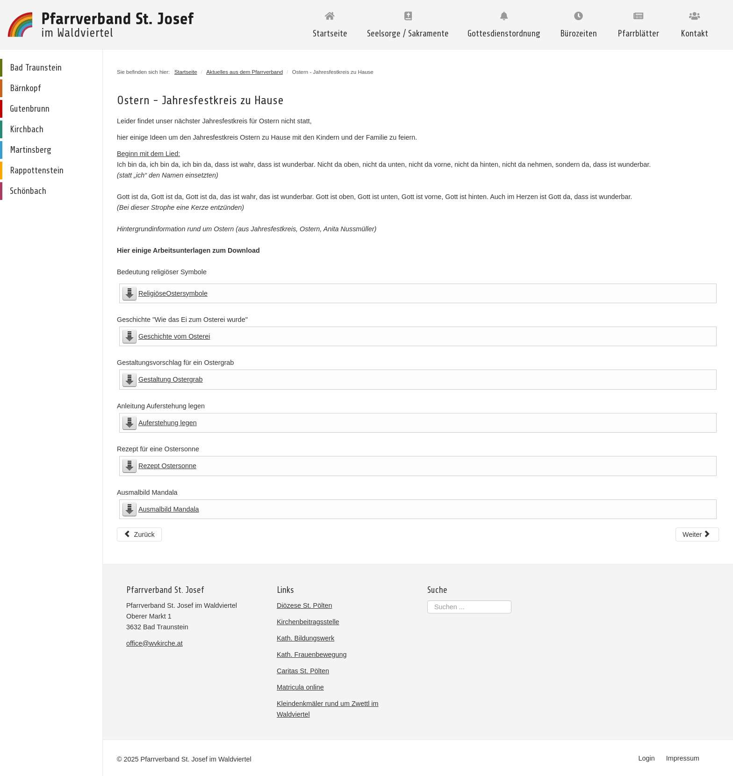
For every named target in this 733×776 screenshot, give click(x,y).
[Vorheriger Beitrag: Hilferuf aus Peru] (139, 534)
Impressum (682, 758)
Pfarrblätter (638, 33)
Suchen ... (427, 600)
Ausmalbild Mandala (168, 509)
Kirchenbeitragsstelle (308, 622)
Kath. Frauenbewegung (312, 654)
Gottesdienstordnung (503, 33)
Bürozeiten (578, 33)
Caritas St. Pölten (303, 671)
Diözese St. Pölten (304, 605)
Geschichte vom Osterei (174, 336)
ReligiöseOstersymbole (173, 293)
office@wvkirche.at (154, 643)
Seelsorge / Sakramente (408, 33)
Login (647, 758)
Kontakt (694, 33)
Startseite (330, 33)
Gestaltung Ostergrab (170, 379)
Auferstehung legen (167, 423)
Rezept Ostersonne (167, 466)
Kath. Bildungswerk (305, 638)
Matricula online (300, 687)
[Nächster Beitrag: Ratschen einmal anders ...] (697, 534)
